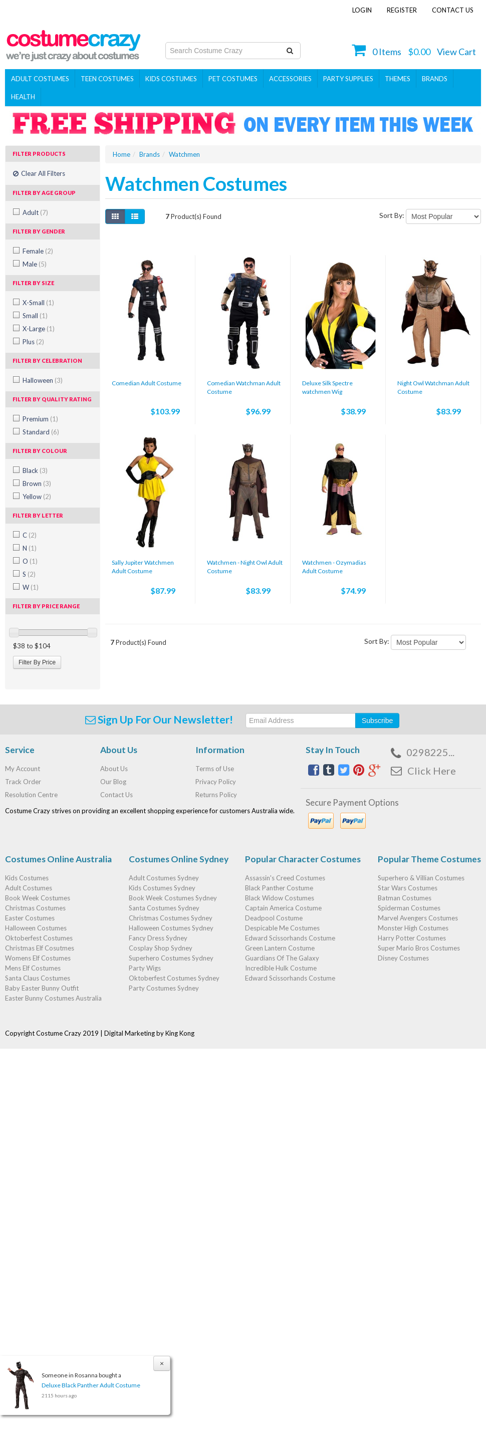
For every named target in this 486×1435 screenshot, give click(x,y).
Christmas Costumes (35, 908)
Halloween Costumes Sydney (171, 928)
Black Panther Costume (279, 888)
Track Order (23, 782)
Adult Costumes (40, 79)
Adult (35, 212)
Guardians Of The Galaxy (282, 958)
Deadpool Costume (274, 918)
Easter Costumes (30, 918)
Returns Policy (216, 795)
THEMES (397, 79)
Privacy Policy (215, 782)
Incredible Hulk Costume (281, 968)
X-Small (38, 303)
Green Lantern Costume (280, 948)
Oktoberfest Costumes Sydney (174, 978)
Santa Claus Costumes (37, 978)
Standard (41, 432)
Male (35, 264)
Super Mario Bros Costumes (419, 948)
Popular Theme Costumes (429, 859)
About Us (114, 769)
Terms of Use (214, 769)
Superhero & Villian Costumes (421, 878)
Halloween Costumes (36, 928)
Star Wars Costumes (407, 888)
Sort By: (391, 215)
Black (35, 470)
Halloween (43, 380)
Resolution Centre (31, 795)
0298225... (430, 752)
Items (386, 51)
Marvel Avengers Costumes (418, 918)
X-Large (39, 329)
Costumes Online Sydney (178, 859)
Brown (37, 484)
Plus (33, 342)
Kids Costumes (171, 79)
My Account (22, 769)
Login (362, 10)
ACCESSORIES (290, 79)
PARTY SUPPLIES (348, 79)
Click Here (431, 771)
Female (38, 251)
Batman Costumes (404, 898)
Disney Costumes (403, 958)
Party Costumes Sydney (164, 988)
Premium (40, 419)
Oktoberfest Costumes (39, 938)
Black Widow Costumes (279, 898)
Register (402, 10)
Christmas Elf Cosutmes (39, 948)
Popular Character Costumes (303, 859)
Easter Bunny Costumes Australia (53, 998)
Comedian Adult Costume (146, 383)
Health (23, 97)
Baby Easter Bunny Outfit (42, 988)
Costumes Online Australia (58, 859)
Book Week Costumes (37, 898)
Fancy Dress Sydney (158, 938)
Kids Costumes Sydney (162, 888)
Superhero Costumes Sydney (171, 958)
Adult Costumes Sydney (164, 878)
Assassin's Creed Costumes (285, 878)
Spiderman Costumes (409, 908)
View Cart (456, 51)
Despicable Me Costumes (282, 928)
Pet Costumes (233, 79)
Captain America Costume (283, 908)
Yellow (37, 497)
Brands (434, 79)
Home (121, 154)
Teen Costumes (107, 79)
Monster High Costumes (413, 928)
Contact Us (452, 10)
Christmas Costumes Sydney (170, 918)
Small (35, 316)
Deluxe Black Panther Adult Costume (90, 1385)
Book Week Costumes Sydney (173, 898)
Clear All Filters (39, 173)
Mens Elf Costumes (33, 968)
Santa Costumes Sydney (164, 908)
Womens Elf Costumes (38, 958)
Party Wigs (145, 968)
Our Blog (113, 782)
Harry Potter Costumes (412, 938)
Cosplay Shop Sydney (160, 948)
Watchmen (184, 154)
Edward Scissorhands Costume (290, 938)
